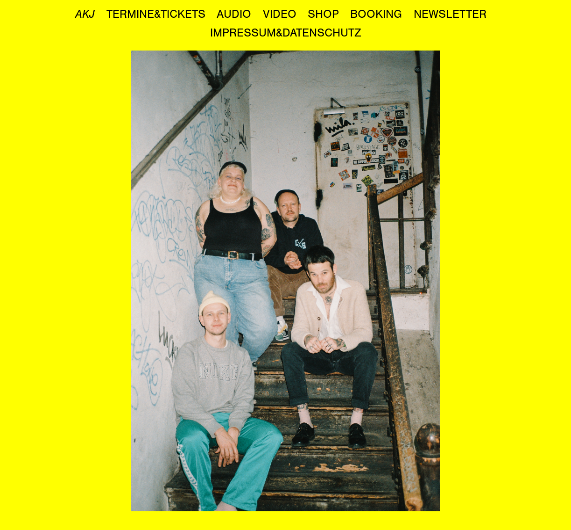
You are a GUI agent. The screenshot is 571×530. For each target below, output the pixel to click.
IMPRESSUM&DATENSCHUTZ (285, 32)
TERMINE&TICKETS (155, 14)
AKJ (85, 14)
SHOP (323, 14)
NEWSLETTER (450, 14)
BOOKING (376, 14)
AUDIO (234, 14)
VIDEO (279, 14)
